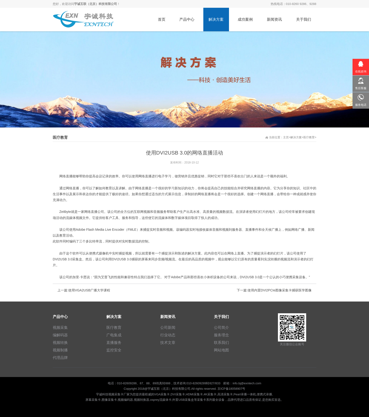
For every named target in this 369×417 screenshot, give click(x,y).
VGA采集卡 (162, 394)
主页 (286, 137)
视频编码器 (125, 399)
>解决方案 (295, 137)
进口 (243, 399)
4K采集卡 (210, 394)
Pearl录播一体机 (244, 394)
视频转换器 (141, 399)
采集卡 (201, 399)
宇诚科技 (102, 394)
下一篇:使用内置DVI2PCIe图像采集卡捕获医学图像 (274, 290)
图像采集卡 (109, 399)
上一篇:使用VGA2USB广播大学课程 (83, 290)
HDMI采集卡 (194, 394)
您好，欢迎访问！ (86, 4)
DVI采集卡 (178, 394)
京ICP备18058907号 (231, 388)
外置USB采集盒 (183, 399)
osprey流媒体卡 (161, 399)
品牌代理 (234, 399)
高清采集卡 (225, 394)
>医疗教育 (308, 137)
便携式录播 (264, 394)
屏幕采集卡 (93, 399)
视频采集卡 (116, 394)
